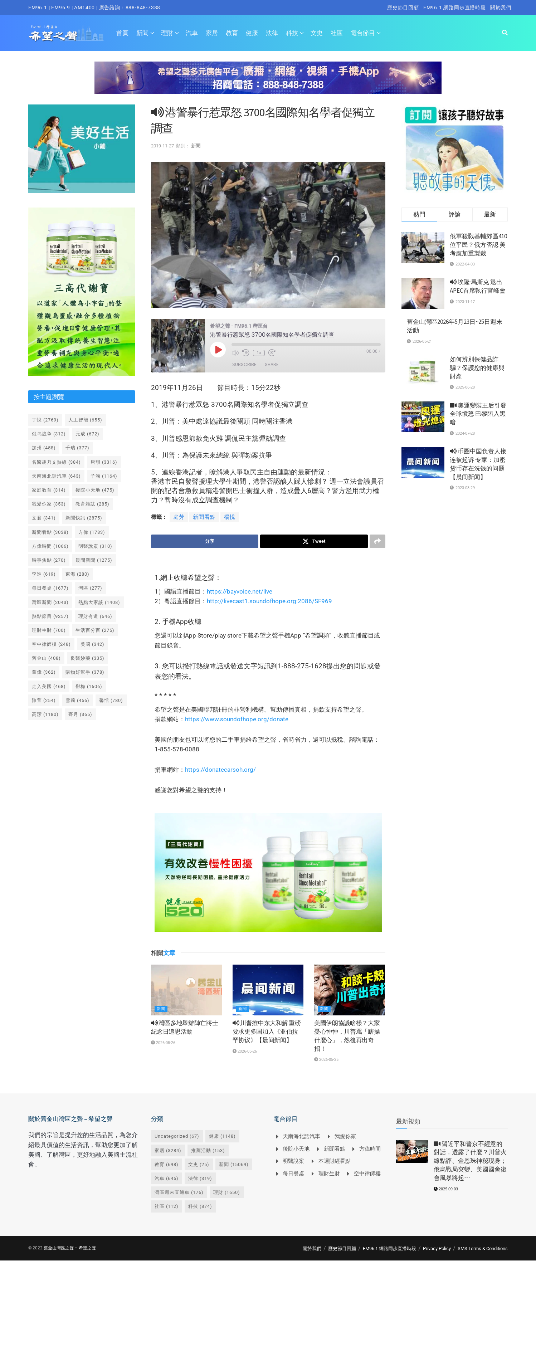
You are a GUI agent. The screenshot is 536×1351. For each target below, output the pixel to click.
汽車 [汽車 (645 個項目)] (167, 1178)
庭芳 (179, 517)
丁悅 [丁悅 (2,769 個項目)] (45, 420)
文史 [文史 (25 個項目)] (198, 1164)
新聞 (142, 32)
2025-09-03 (446, 1189)
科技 (292, 32)
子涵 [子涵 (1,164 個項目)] (104, 476)
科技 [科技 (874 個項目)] (200, 1206)
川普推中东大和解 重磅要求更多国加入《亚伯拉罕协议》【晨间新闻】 (267, 1031)
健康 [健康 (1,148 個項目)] (222, 1136)
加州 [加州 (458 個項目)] (44, 447)
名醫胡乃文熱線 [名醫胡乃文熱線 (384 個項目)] (56, 462)
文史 (317, 32)
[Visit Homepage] (66, 33)
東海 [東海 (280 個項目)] (77, 574)
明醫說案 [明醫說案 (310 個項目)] (95, 546)
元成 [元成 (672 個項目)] (87, 433)
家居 (212, 32)
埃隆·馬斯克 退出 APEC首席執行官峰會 (478, 286)
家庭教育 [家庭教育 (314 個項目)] (49, 490)
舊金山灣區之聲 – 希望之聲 (70, 1247)
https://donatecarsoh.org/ (220, 769)
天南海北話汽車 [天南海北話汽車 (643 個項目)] (56, 476)
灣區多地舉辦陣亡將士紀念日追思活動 (184, 1027)
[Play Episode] (218, 349)
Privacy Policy (437, 1248)
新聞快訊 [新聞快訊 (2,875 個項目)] (83, 518)
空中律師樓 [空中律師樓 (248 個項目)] (51, 644)
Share (271, 364)
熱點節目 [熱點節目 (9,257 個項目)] (50, 616)
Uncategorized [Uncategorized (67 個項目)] (177, 1136)
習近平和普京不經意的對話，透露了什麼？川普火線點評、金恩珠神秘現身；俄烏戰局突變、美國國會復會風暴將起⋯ (470, 1161)
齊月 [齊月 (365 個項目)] (80, 714)
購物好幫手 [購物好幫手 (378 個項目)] (84, 672)
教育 (232, 32)
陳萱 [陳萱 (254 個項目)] (44, 700)
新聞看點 (204, 517)
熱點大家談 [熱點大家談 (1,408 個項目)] (99, 602)
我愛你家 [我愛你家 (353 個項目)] (49, 504)
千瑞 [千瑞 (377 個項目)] (77, 447)
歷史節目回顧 (403, 7)
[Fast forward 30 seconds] (272, 352)
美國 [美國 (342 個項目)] (92, 644)
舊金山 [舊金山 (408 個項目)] (46, 658)
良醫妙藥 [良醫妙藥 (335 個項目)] (87, 658)
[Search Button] (505, 33)
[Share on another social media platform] (377, 541)
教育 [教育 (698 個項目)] (167, 1164)
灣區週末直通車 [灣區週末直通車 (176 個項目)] (179, 1192)
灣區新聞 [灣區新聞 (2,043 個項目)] (50, 602)
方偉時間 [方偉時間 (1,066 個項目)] (50, 546)
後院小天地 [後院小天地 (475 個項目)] (94, 490)
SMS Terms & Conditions (483, 1248)
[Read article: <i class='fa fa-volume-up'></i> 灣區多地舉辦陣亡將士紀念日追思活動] (186, 990)
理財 (167, 32)
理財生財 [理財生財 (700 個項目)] (49, 630)
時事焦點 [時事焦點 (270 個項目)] (49, 560)
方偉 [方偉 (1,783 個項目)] (91, 532)
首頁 (122, 32)
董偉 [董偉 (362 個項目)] (44, 672)
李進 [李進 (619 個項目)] (44, 574)
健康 (252, 32)
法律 (272, 32)
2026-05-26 (163, 1042)
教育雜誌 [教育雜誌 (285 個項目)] (92, 504)
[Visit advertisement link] (268, 83)
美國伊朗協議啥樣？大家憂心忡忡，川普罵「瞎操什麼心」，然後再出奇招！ (347, 1035)
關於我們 (500, 7)
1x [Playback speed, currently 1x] (259, 352)
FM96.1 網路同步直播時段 (454, 7)
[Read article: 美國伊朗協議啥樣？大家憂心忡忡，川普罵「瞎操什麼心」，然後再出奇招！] (349, 990)
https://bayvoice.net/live (239, 591)
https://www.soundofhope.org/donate (236, 719)
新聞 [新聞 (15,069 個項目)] (234, 1164)
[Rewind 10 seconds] (245, 352)
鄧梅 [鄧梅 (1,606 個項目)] (88, 686)
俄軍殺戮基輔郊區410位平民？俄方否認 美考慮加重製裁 (478, 244)
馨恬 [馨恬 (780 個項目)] (111, 700)
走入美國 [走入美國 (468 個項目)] (49, 686)
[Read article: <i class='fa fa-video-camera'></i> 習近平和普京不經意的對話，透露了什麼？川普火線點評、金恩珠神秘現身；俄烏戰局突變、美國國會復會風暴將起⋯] (412, 1151)
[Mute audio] (235, 353)
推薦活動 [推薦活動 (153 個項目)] (208, 1150)
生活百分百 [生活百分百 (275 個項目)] (94, 630)
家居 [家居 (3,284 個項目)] (168, 1150)
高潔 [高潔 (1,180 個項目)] (45, 714)
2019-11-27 (162, 145)
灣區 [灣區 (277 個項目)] (90, 588)
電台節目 (363, 32)
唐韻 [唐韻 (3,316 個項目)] (104, 462)
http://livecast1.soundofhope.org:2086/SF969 (269, 601)
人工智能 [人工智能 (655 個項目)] (85, 420)
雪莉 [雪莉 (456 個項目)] (77, 700)
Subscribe (244, 364)
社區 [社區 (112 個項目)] (167, 1206)
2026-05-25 (326, 1060)
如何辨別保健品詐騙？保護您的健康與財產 (477, 367)
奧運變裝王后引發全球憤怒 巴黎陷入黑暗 (478, 413)
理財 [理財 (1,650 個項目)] (226, 1192)
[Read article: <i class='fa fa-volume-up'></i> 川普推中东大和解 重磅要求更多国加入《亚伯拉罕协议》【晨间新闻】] (268, 990)
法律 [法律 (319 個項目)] (200, 1178)
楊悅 (229, 517)
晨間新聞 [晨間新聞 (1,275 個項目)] (93, 560)
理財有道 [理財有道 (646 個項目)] (95, 616)
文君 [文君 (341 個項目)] (44, 518)
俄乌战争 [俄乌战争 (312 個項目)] (49, 433)
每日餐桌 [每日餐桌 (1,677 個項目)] (50, 588)
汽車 (192, 32)
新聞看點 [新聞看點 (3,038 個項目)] (50, 532)
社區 (337, 32)
